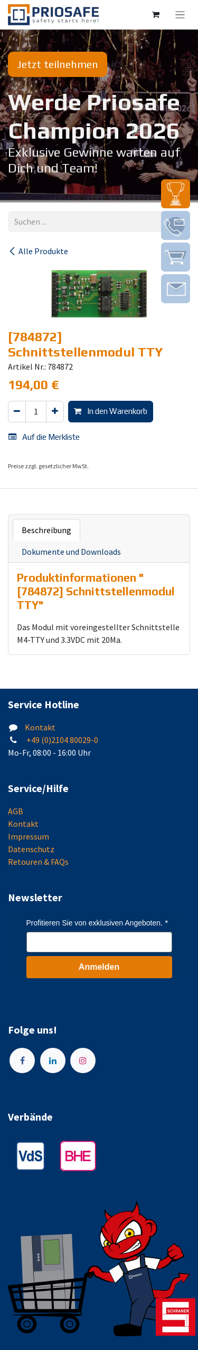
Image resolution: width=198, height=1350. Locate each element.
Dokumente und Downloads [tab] (71, 551)
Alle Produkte (38, 251)
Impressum (28, 836)
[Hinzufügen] (55, 411)
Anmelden (99, 966)
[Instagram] (83, 1060)
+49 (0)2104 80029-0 (61, 740)
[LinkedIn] (52, 1060)
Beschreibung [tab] (46, 530)
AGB (15, 811)
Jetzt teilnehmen (57, 64)
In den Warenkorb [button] (110, 411)
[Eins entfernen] (17, 411)
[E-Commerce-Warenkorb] (156, 15)
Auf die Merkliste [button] (44, 436)
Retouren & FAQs (38, 861)
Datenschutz (31, 849)
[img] (175, 193)
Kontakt (40, 727)
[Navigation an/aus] (180, 14)
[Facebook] (22, 1060)
